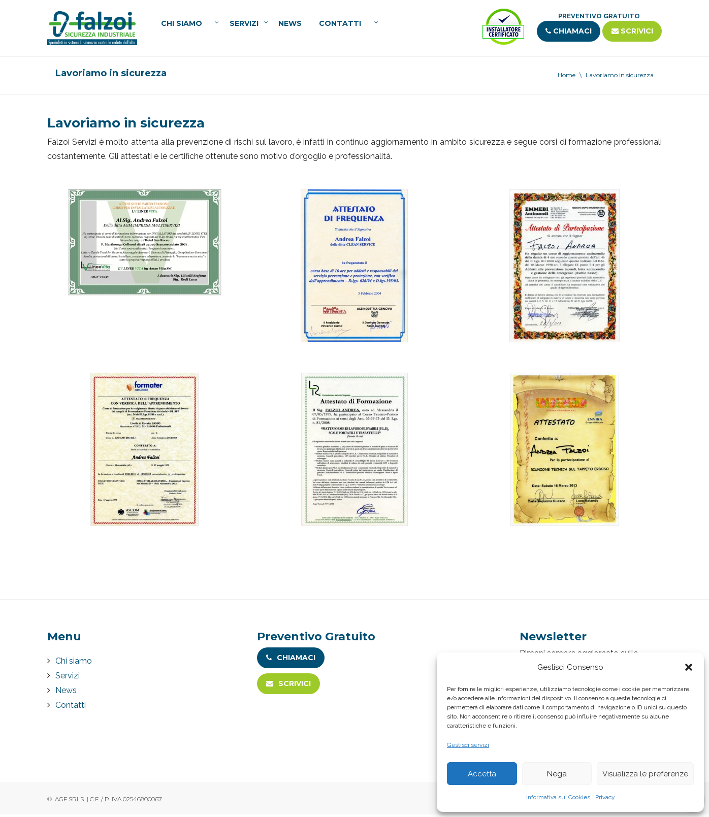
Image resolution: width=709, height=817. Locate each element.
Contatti (340, 24)
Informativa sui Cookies (558, 797)
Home (566, 77)
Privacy (605, 797)
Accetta (482, 773)
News (290, 24)
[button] (689, 667)
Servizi (244, 24)
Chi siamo (181, 24)
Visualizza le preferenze (645, 773)
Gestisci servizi (468, 744)
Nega (557, 773)
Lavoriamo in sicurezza (620, 77)
